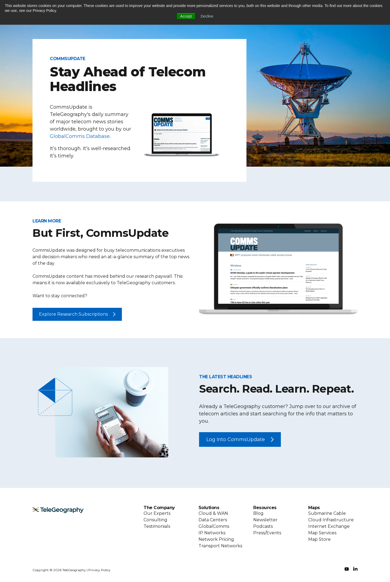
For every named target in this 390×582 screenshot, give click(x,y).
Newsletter (265, 519)
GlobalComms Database (80, 136)
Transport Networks (220, 545)
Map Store (319, 539)
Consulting (155, 519)
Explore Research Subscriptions (73, 314)
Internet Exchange (329, 526)
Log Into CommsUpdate (235, 439)
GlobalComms (214, 526)
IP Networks (212, 532)
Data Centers (213, 519)
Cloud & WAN (213, 513)
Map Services (322, 532)
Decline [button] (207, 16)
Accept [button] (186, 16)
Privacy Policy (99, 570)
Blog (258, 513)
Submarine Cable (327, 513)
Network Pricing (216, 539)
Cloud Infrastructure (331, 519)
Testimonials (157, 526)
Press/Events (267, 532)
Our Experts (157, 513)
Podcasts (263, 526)
